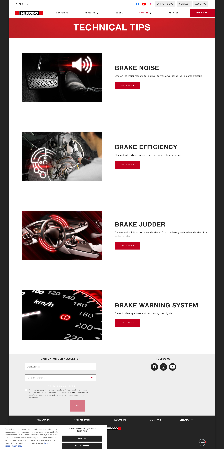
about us (120, 420)
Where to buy (165, 4)
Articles (173, 13)
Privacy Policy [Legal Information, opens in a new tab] (16, 446)
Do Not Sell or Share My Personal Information (82, 430)
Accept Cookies (82, 446)
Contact (184, 4)
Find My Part (202, 13)
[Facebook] (137, 4)
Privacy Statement (69, 392)
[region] (53, 437)
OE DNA (119, 13)
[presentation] (46, 406)
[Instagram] (150, 4)
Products (90, 13)
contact (155, 420)
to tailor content (62, 386)
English (20, 4)
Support (143, 13)
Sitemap (186, 420)
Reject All (82, 438)
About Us (200, 4)
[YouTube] (144, 4)
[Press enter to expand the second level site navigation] (97, 13)
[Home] (31, 13)
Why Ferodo (62, 13)
